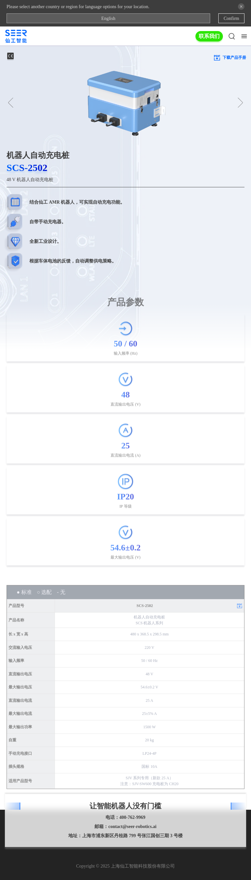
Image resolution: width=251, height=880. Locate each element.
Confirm (231, 18)
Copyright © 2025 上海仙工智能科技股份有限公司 (125, 866)
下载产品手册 (229, 57)
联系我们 (209, 36)
